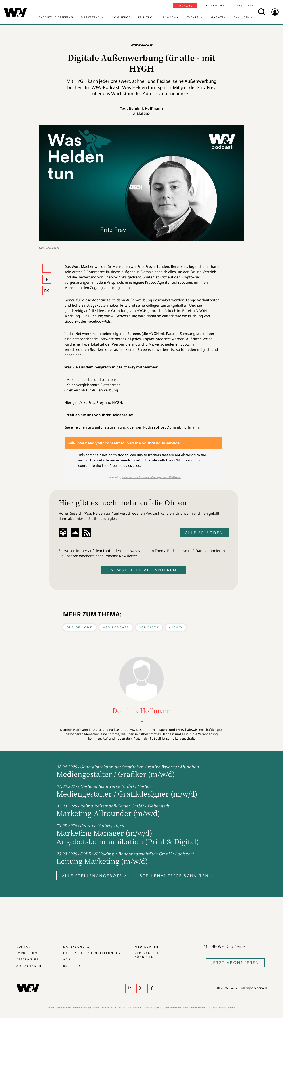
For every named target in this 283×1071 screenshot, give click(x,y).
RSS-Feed (71, 966)
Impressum (27, 953)
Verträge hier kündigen (149, 955)
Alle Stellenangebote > (94, 875)
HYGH (117, 402)
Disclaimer (27, 959)
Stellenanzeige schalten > (177, 875)
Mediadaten (147, 946)
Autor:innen (29, 966)
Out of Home (79, 627)
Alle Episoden (204, 532)
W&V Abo (186, 5)
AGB (67, 959)
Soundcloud (75, 532)
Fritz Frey (96, 402)
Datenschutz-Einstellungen (92, 953)
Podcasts (149, 627)
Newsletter (243, 5)
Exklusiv (241, 17)
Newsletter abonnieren (144, 569)
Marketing (90, 17)
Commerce (121, 17)
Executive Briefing (56, 17)
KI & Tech (146, 17)
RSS (86, 532)
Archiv (176, 627)
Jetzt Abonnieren (235, 962)
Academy (171, 17)
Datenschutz (76, 946)
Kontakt (24, 946)
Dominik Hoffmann (146, 108)
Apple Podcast (63, 532)
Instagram (110, 427)
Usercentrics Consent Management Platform (151, 477)
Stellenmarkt (214, 5)
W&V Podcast (116, 627)
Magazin (218, 17)
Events (192, 17)
